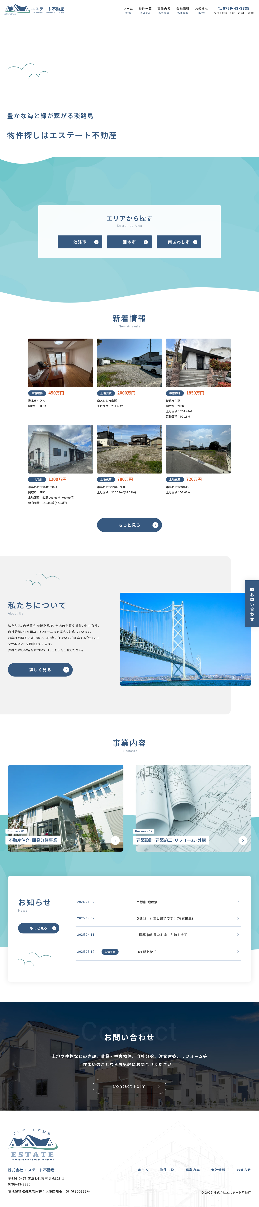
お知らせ (244, 1169)
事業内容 (193, 1169)
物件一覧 (167, 1169)
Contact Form (129, 1086)
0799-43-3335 (236, 8)
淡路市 (80, 242)
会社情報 (218, 1169)
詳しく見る (40, 669)
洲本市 (129, 242)
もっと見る (129, 525)
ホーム (143, 1169)
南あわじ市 (179, 242)
